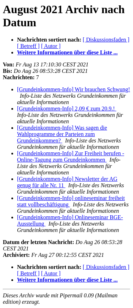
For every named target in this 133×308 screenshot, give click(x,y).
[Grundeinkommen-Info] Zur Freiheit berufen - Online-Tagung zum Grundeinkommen (70, 156)
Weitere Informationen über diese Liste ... (67, 52)
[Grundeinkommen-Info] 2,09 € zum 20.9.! (66, 109)
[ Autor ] (51, 46)
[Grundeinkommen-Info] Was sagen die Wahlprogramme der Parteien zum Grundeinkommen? (62, 134)
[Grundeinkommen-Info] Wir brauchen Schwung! (73, 89)
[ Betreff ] (28, 46)
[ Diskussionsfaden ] (106, 40)
